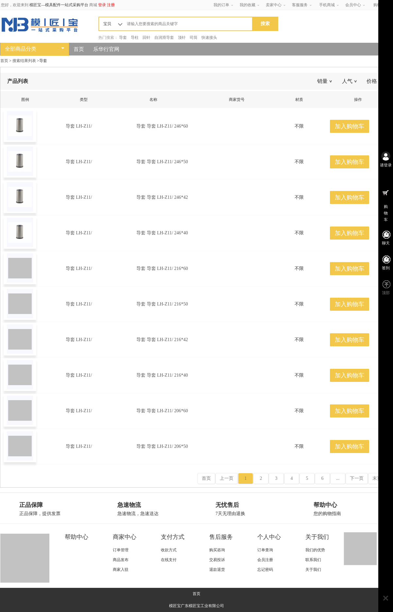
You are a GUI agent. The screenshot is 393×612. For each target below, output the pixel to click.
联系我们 (313, 559)
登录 (102, 5)
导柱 (135, 37)
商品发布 (120, 559)
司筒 (193, 37)
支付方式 (172, 537)
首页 (79, 49)
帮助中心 (76, 537)
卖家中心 (274, 5)
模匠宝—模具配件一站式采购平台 (58, 5)
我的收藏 (247, 5)
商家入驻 (120, 569)
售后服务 (221, 537)
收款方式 (169, 550)
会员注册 (265, 559)
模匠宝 (175, 606)
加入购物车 (349, 126)
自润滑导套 (164, 37)
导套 (123, 37)
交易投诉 (217, 559)
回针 (146, 37)
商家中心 (124, 537)
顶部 (386, 292)
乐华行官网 (106, 49)
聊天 (386, 243)
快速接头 (209, 37)
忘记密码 (265, 569)
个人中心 (269, 537)
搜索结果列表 (24, 60)
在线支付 (169, 559)
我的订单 (221, 5)
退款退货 (217, 569)
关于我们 (317, 537)
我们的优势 (315, 550)
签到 (386, 268)
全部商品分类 (20, 49)
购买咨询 (217, 550)
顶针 (182, 37)
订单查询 (265, 550)
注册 (111, 5)
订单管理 (120, 550)
